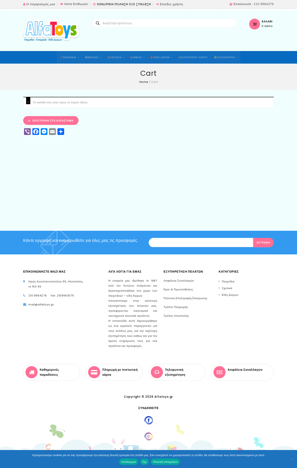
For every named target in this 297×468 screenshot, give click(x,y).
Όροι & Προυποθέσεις (178, 289)
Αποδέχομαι (128, 461)
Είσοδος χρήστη (171, 4)
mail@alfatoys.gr (41, 304)
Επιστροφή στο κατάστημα (53, 120)
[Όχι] (292, 459)
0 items (267, 26)
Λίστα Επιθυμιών (76, 4)
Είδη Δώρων (230, 295)
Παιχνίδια (228, 281)
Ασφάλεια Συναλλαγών (179, 281)
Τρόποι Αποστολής (176, 316)
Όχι (144, 461)
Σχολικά (227, 288)
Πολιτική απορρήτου (165, 461)
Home (143, 82)
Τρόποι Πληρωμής (176, 307)
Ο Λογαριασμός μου (41, 4)
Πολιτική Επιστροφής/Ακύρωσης (186, 298)
